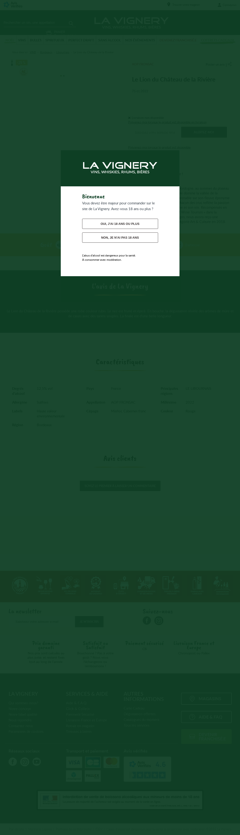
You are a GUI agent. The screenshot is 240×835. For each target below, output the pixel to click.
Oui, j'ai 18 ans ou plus (120, 224)
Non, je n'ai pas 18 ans (120, 237)
